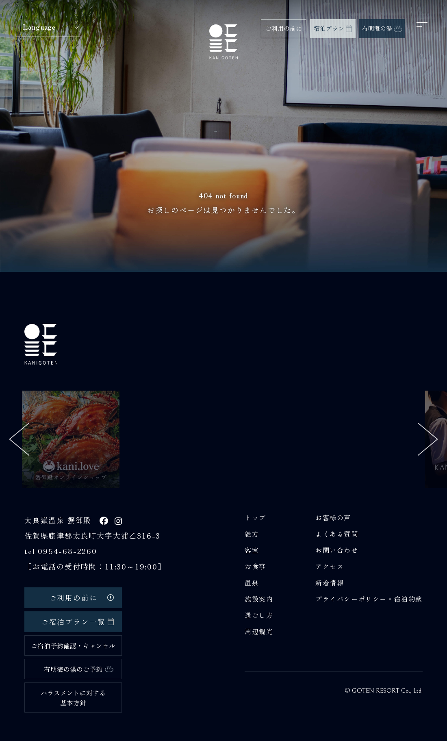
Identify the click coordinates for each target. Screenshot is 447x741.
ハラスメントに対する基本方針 (73, 697)
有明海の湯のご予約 (78, 669)
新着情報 (329, 582)
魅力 (252, 534)
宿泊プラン (333, 28)
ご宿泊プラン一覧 (77, 621)
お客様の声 (333, 517)
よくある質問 (336, 534)
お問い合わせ (336, 550)
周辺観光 (259, 631)
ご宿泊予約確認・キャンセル (73, 645)
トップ (255, 517)
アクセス (329, 566)
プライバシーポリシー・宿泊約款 (369, 599)
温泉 (252, 582)
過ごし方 (259, 615)
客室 (252, 550)
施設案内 (259, 599)
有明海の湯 (382, 28)
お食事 (255, 566)
